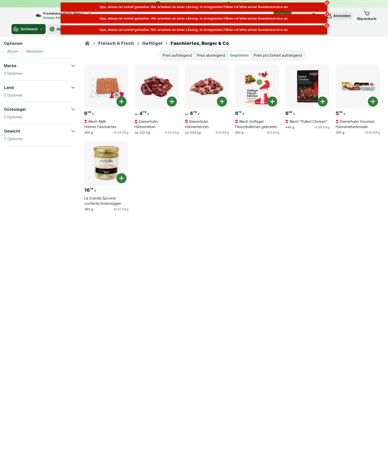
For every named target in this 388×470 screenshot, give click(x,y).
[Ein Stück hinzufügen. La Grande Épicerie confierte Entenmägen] (121, 178)
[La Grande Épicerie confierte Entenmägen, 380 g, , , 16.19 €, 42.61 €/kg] (106, 163)
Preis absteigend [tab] (211, 55)
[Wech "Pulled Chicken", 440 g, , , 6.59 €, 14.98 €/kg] (307, 86)
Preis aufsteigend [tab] (177, 55)
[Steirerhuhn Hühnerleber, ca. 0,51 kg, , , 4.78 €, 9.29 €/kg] (157, 86)
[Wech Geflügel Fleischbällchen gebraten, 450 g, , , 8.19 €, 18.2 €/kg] (257, 86)
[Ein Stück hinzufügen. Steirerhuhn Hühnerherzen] (222, 102)
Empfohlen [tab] (239, 55)
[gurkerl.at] (87, 43)
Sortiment (29, 29)
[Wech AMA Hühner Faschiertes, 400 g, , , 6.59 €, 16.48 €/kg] (106, 86)
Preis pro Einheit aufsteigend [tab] (278, 55)
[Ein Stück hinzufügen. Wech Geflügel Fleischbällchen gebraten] (272, 102)
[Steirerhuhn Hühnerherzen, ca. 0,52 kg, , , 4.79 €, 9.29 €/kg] (207, 86)
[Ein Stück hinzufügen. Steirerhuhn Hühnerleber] (172, 102)
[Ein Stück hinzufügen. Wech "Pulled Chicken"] (323, 102)
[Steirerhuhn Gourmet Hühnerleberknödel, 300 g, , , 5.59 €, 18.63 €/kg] (358, 86)
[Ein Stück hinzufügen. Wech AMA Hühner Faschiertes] (121, 102)
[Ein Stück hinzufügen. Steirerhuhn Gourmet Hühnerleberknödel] (373, 102)
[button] (338, 16)
